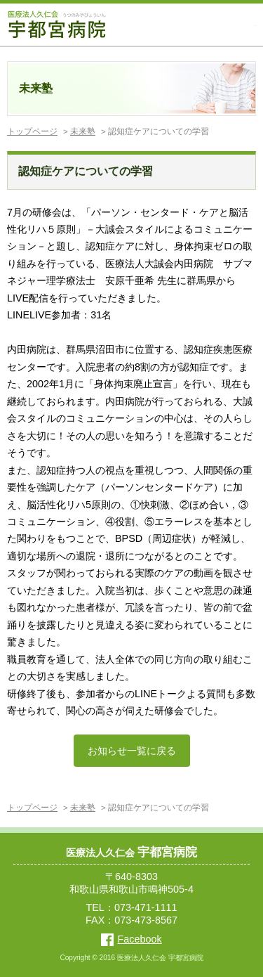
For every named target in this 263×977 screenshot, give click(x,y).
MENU (245, 24)
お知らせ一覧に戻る (132, 750)
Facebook (131, 939)
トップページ (32, 131)
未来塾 (82, 131)
